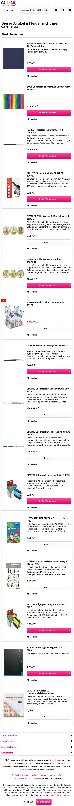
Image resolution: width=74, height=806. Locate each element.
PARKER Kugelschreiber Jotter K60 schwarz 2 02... (45, 131)
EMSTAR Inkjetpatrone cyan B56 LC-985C (48, 475)
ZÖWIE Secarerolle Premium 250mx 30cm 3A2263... (48, 88)
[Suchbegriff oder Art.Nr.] (34, 10)
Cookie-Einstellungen (20, 775)
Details (56, 241)
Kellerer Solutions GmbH (32, 778)
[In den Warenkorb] (49, 69)
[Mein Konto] (63, 10)
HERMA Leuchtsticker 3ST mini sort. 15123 (46, 303)
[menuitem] (7, 10)
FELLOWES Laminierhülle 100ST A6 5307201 (45, 174)
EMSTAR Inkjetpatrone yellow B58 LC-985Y (47, 605)
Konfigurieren (43, 802)
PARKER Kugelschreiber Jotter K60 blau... (48, 345)
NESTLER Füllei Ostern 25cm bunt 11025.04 (44, 260)
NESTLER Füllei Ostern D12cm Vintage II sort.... (48, 217)
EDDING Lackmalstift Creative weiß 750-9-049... (48, 390)
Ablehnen (28, 802)
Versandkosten (55, 760)
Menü (7, 9)
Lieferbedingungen (39, 775)
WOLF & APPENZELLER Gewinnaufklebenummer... (41, 692)
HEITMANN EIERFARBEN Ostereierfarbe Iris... (47, 519)
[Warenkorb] (69, 10)
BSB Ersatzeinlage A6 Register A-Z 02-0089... (46, 649)
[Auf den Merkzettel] (32, 76)
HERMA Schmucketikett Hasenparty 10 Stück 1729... (47, 562)
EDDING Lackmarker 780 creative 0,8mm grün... (48, 433)
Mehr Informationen (60, 795)
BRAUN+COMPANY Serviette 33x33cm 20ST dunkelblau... (47, 45)
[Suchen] (46, 10)
